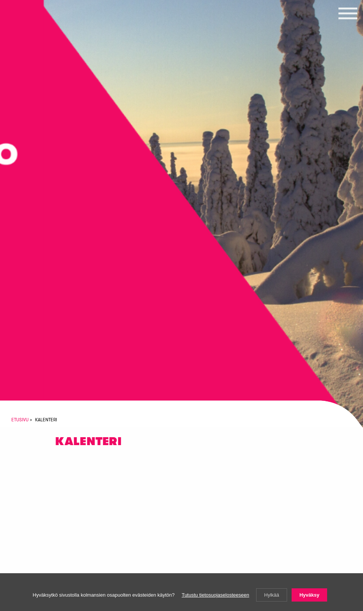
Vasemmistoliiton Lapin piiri (40, 52)
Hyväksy (310, 595)
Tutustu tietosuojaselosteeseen (215, 595)
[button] (347, 13)
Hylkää (271, 595)
